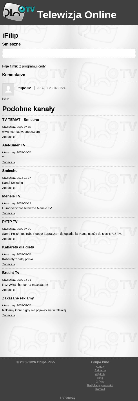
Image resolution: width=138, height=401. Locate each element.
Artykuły (100, 374)
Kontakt (100, 389)
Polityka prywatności (100, 385)
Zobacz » (8, 137)
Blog (100, 377)
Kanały (100, 366)
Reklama (100, 370)
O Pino (100, 381)
